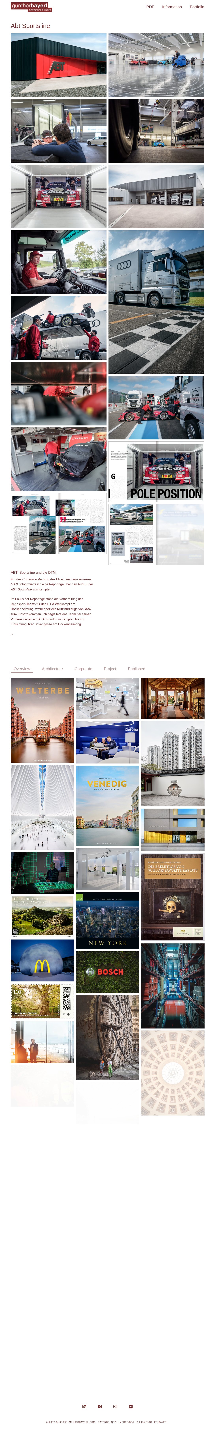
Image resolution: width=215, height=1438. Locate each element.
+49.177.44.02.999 (56, 1422)
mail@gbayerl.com (82, 1422)
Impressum (126, 1422)
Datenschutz (107, 1422)
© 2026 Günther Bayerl (152, 1422)
